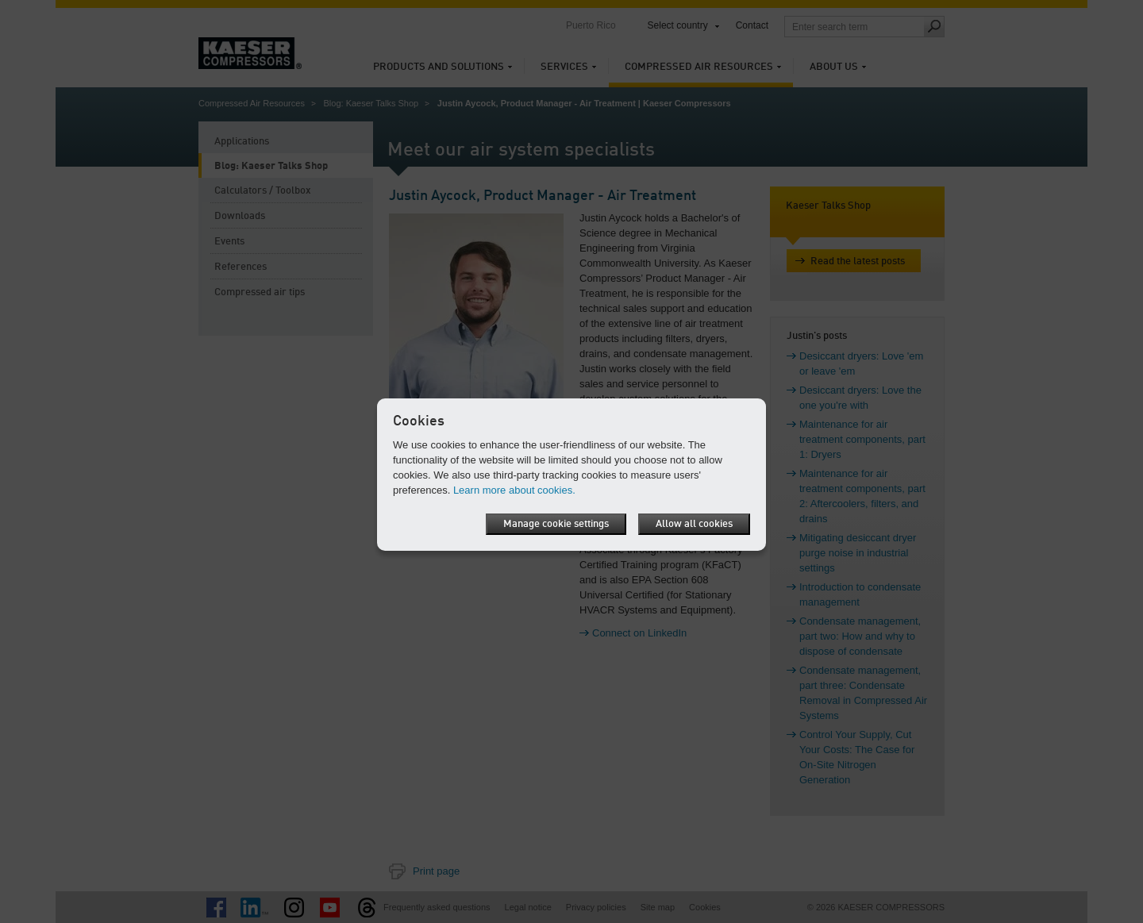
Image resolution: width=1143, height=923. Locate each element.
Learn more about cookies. (514, 490)
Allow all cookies (694, 524)
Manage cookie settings (556, 524)
